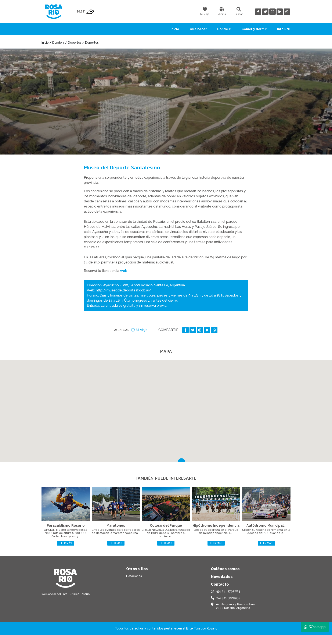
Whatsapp (314, 626)
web (123, 271)
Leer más (66, 543)
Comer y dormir (254, 29)
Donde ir (224, 29)
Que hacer (198, 29)
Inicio (175, 29)
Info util (283, 29)
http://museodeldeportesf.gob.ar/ (123, 290)
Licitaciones (134, 576)
